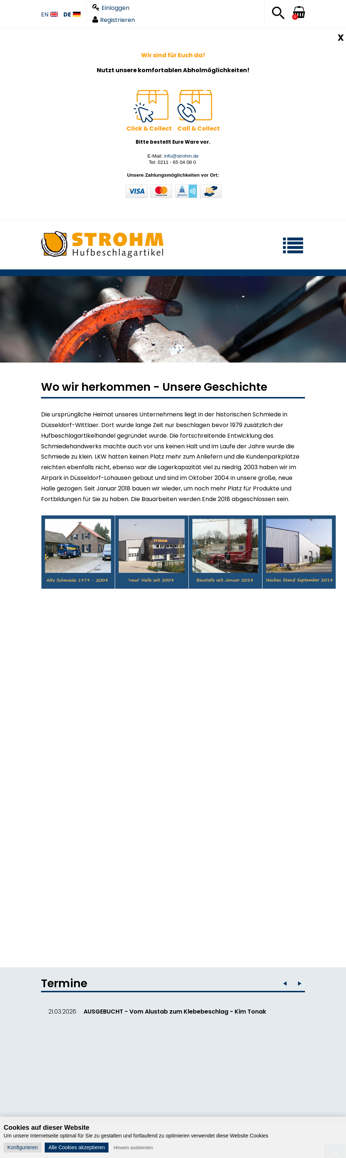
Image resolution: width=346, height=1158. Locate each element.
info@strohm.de (181, 156)
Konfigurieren (22, 1147)
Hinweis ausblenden (133, 1147)
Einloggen (110, 8)
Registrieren (113, 20)
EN (49, 15)
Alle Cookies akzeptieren (76, 1147)
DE (72, 15)
